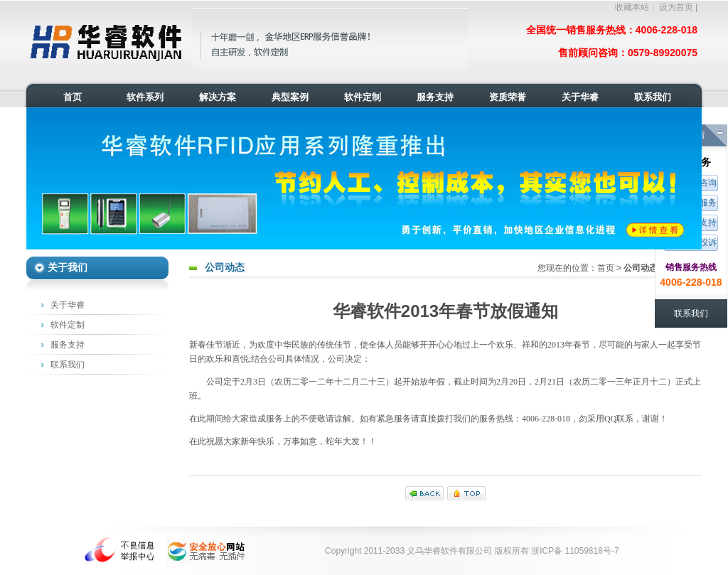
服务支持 (67, 345)
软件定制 (67, 325)
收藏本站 (632, 7)
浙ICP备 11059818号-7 (575, 551)
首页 (605, 268)
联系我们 (67, 365)
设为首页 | (678, 7)
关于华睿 (67, 305)
